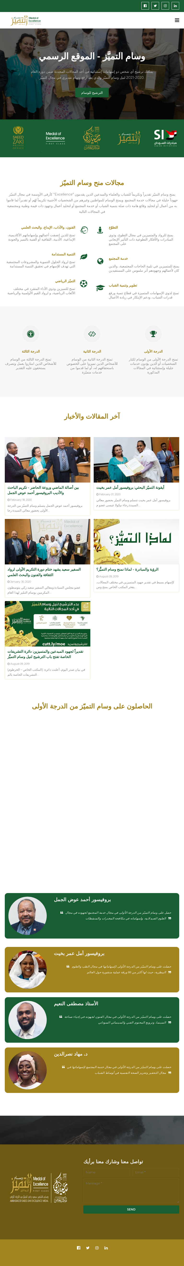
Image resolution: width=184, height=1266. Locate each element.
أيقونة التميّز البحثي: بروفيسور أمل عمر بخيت (130, 487)
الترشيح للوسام (92, 92)
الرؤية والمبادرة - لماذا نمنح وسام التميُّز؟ (127, 569)
